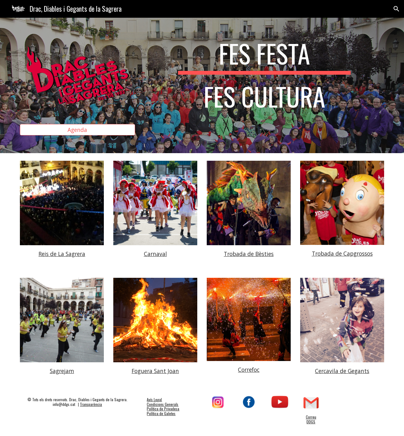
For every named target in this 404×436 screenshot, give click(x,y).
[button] (396, 8)
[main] (264, 77)
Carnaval (155, 254)
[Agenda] (77, 130)
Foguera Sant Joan (155, 371)
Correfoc (248, 369)
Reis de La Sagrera (62, 254)
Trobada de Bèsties (249, 254)
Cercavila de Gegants (342, 371)
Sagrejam (62, 371)
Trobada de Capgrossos (342, 253)
